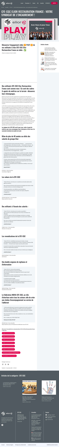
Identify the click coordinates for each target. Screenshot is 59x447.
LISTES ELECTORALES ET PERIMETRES (10, 352)
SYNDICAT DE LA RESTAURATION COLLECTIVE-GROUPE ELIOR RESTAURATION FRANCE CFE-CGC (21, 417)
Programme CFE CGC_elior (9, 355)
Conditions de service (32, 445)
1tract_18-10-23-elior (8, 333)
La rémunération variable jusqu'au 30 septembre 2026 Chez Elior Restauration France (51, 49)
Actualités (42, 3)
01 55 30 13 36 (50, 419)
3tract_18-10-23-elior (8, 339)
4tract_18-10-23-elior (8, 342)
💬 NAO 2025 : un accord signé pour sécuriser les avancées (50, 69)
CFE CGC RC (48, 3)
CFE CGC (11, 7)
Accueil (22, 3)
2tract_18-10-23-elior (8, 336)
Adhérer (54, 3)
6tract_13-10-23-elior (8, 349)
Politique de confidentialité (20, 445)
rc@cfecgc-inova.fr (51, 415)
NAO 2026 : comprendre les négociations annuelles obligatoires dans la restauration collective (50, 54)
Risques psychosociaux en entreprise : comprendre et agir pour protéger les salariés (51, 59)
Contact (34, 3)
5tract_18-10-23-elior (8, 346)
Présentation (28, 3)
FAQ (37, 3)
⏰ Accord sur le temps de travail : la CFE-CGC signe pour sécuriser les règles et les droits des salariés (51, 64)
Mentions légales (9, 445)
